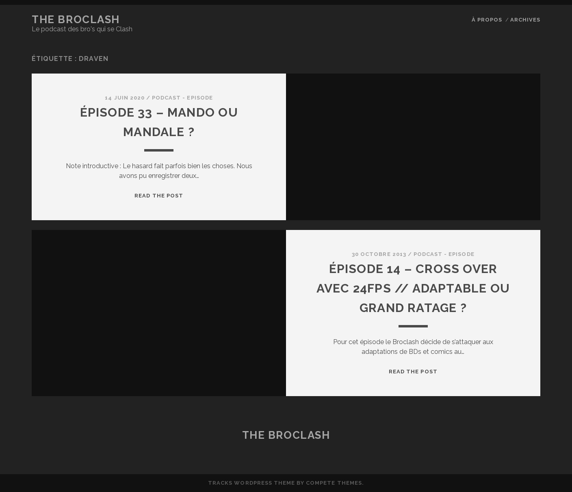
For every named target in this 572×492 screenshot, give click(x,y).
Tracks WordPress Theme (251, 483)
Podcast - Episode (182, 98)
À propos (487, 20)
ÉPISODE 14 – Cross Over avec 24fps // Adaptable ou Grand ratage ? (413, 288)
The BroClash (76, 19)
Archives (525, 20)
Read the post (158, 196)
